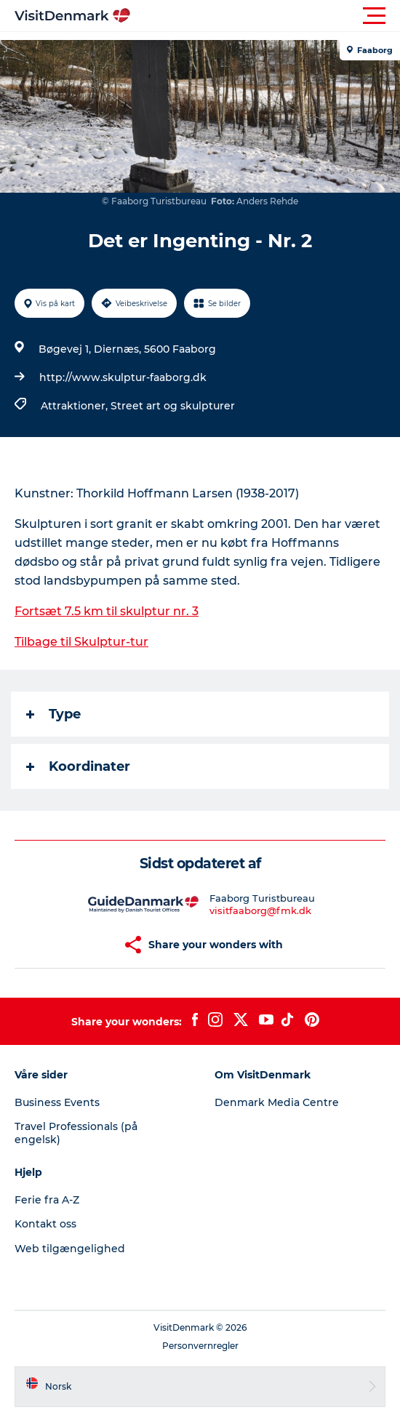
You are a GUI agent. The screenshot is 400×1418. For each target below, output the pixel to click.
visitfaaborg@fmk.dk (260, 910)
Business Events (57, 1102)
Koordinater (78, 766)
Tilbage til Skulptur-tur (81, 642)
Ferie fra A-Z (47, 1199)
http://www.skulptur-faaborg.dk (123, 377)
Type (53, 714)
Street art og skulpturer (173, 405)
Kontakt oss (45, 1223)
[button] (265, 16)
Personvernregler (200, 1345)
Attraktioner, (76, 405)
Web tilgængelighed (70, 1248)
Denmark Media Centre (277, 1102)
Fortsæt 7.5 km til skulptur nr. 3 (107, 611)
